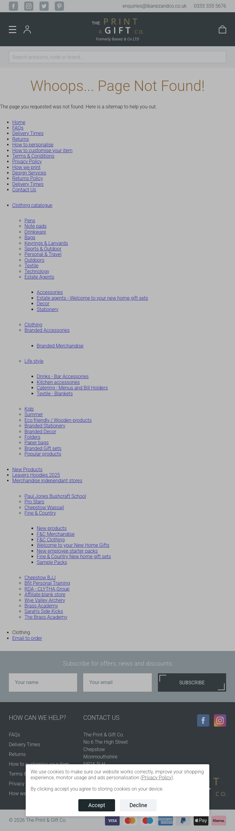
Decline (138, 805)
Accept (96, 805)
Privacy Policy (156, 777)
